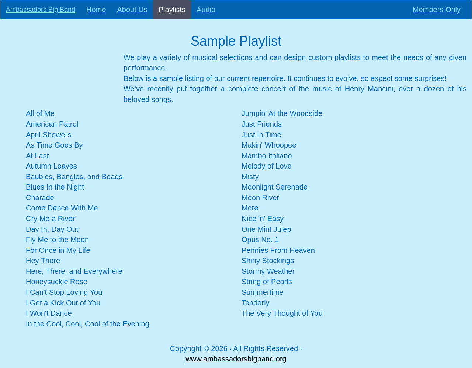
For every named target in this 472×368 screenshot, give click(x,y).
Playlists (175, 9)
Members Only (437, 10)
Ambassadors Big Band (40, 9)
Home (96, 10)
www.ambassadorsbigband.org (236, 359)
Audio (206, 10)
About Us (132, 10)
